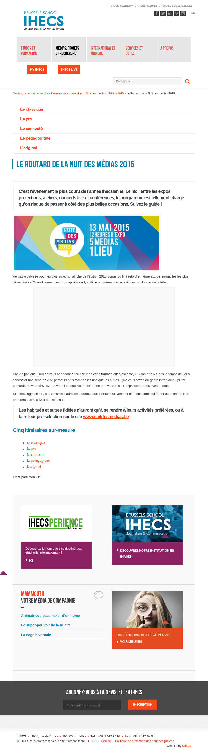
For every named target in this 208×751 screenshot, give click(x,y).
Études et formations (29, 51)
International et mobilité (103, 51)
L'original (34, 467)
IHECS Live (69, 69)
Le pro (26, 119)
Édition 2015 (116, 93)
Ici (31, 560)
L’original (28, 148)
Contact (106, 741)
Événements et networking (67, 93)
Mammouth (32, 593)
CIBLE (186, 746)
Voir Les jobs (131, 641)
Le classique (31, 109)
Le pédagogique (35, 138)
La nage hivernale (36, 635)
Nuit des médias (96, 93)
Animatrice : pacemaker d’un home (50, 616)
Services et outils (134, 51)
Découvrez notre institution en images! (147, 553)
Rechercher (187, 81)
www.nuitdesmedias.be (106, 416)
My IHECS (37, 69)
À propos (167, 48)
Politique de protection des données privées (144, 741)
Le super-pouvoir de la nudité (46, 625)
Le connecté (31, 128)
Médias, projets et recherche (67, 51)
